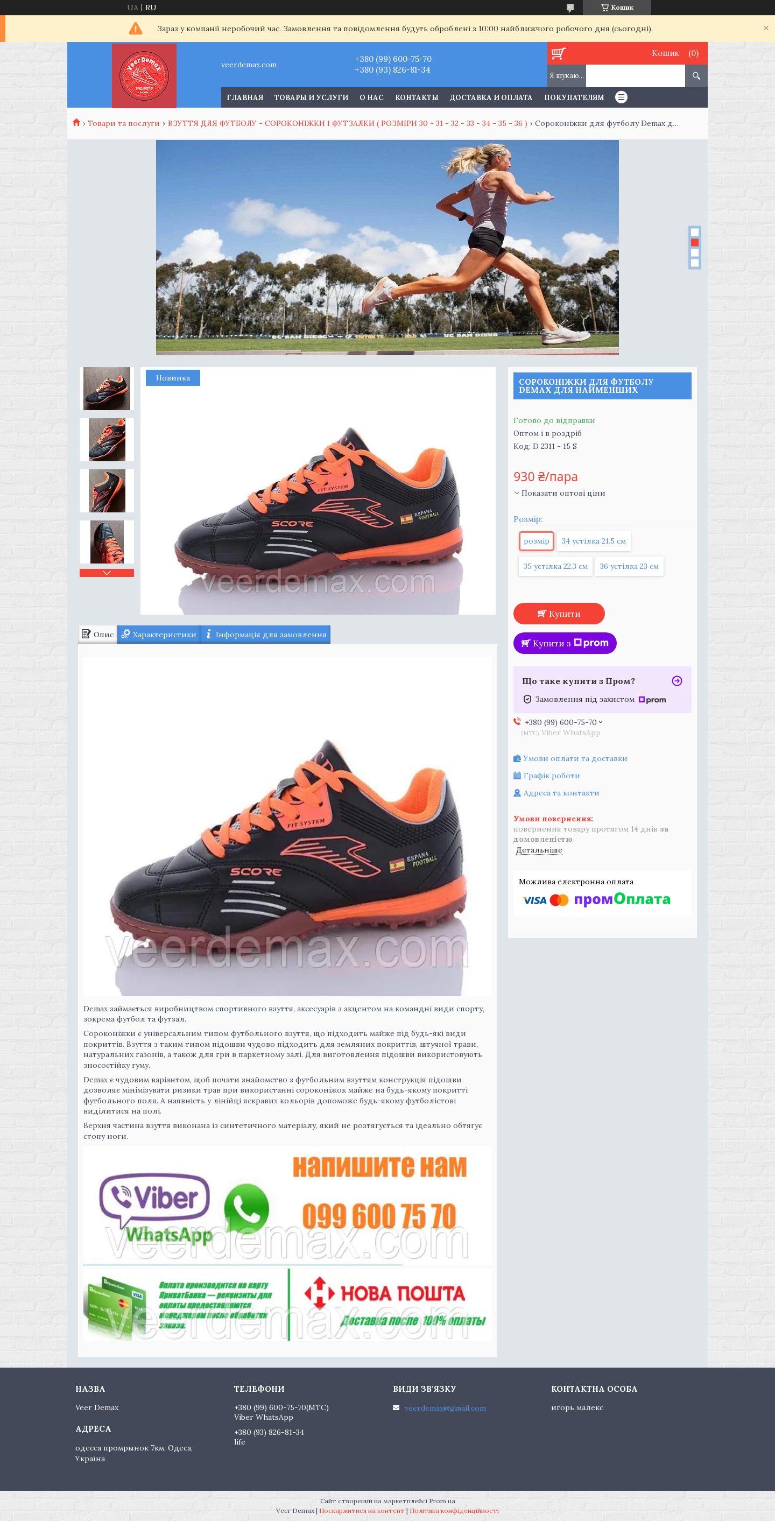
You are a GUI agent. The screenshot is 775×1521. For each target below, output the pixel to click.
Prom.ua (442, 1501)
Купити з (571, 643)
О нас (372, 97)
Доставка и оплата (491, 97)
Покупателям (574, 97)
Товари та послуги (124, 123)
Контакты (417, 97)
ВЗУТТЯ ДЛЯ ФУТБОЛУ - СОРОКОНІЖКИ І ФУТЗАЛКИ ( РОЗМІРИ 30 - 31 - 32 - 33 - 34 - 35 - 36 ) (347, 123)
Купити (565, 613)
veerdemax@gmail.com (445, 1408)
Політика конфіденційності (454, 1510)
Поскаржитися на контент (362, 1510)
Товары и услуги (311, 97)
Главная (245, 97)
